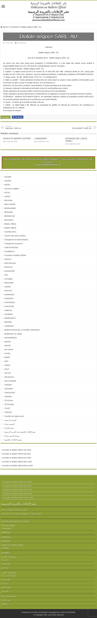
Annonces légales (8, 525)
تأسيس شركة (9, 424)
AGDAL (7, 185)
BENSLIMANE (10, 208)
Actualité (7, 177)
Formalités (8, 279)
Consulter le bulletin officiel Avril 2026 (16, 458)
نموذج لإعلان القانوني (9, 557)
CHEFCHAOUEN (11, 247)
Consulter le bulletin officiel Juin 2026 (16, 450)
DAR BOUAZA (10, 263)
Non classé (8, 349)
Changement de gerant (13, 244)
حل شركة (5, 560)
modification (9, 326)
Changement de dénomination (16, 240)
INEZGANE (8, 283)
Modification (6, 532)
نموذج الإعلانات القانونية (13, 440)
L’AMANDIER (40, 138)
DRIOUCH (8, 267)
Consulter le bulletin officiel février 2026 (17, 466)
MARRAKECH (10, 318)
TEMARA (9, 397)
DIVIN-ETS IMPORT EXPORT (17, 138)
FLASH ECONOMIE (39, 612)
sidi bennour (9, 377)
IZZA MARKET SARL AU (78, 127)
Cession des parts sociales (15, 236)
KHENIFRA (8, 298)
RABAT (7, 357)
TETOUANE (9, 404)
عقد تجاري (5, 568)
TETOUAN (8, 401)
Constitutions (15, 27)
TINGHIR (8, 412)
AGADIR (7, 181)
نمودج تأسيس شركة (11, 436)
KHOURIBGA (9, 302)
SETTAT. (7, 373)
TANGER (8, 385)
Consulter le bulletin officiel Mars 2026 (17, 462)
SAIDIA (7, 365)
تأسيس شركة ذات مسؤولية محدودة (14, 510)
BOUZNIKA (8, 220)
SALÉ (6, 369)
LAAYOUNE (9, 306)
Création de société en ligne (12, 545)
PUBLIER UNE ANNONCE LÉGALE (15, 521)
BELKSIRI (8, 200)
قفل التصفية (5, 564)
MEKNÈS (8, 322)
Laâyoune (8, 310)
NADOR (7, 342)
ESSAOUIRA (9, 271)
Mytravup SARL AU (19, 127)
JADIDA (7, 287)
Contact (4, 604)
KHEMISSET (9, 295)
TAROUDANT (10, 393)
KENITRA (8, 291)
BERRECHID (9, 216)
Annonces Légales (11, 189)
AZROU (7, 196)
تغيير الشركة (9, 428)
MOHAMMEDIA (10, 338)
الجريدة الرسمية (10, 420)
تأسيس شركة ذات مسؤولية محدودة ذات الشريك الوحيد (21, 513)
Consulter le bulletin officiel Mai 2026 (16, 454)
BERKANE (8, 212)
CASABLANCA (10, 232)
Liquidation (8, 314)
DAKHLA (7, 259)
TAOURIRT (9, 389)
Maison (4, 27)
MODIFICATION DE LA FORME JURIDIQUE (22, 330)
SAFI (6, 361)
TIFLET (7, 408)
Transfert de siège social (14, 416)
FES (6, 275)
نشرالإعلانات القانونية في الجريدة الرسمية (19, 432)
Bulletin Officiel (10, 224)
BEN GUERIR (9, 204)
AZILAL (7, 193)
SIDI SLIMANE (11, 381)
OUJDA (7, 353)
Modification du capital (13, 334)
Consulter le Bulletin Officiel (15, 255)
